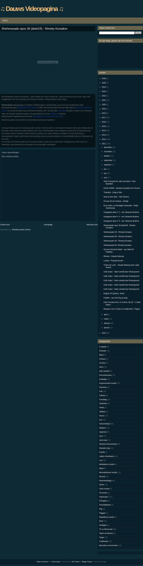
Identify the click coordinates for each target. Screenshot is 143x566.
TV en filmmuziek (106, 529)
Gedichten (103, 403)
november (108, 152)
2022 (104, 96)
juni (105, 173)
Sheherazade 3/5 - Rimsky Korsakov (118, 236)
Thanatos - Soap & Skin (113, 192)
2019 (104, 109)
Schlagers (103, 525)
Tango (101, 537)
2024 (104, 87)
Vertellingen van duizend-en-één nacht (48, 116)
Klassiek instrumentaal (108, 444)
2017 (104, 118)
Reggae (102, 513)
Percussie (103, 493)
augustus (107, 165)
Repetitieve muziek (106, 517)
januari (106, 328)
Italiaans (102, 428)
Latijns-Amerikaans (106, 456)
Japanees (103, 432)
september (108, 160)
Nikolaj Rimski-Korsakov (27, 108)
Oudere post (5, 225)
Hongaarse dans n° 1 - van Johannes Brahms (121, 212)
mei (105, 178)
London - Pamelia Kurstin (113, 261)
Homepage (48, 225)
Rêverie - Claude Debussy (114, 256)
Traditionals (103, 541)
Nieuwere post (92, 225)
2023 (104, 91)
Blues (101, 355)
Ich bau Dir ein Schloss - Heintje (116, 201)
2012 (104, 139)
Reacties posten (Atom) (21, 230)
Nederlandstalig (105, 481)
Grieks (101, 408)
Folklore (102, 395)
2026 (104, 78)
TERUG (5, 20)
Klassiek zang (104, 448)
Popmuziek (103, 497)
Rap (100, 509)
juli (105, 169)
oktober (107, 156)
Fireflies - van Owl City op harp (115, 298)
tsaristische (54, 114)
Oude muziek (104, 489)
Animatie (102, 351)
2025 (104, 83)
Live (100, 460)
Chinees (102, 359)
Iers (100, 420)
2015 (104, 126)
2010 (104, 333)
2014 (104, 131)
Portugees (103, 501)
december (108, 147)
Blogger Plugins (87, 561)
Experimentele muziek (107, 383)
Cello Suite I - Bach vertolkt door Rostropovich (121, 272)
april (105, 314)
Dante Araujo (56, 561)
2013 (104, 135)
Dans (101, 367)
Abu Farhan (76, 561)
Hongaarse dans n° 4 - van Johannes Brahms (121, 217)
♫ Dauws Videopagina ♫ (31, 8)
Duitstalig (102, 379)
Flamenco (103, 387)
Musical (102, 477)
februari (107, 323)
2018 (104, 113)
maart (106, 319)
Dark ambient (104, 371)
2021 (104, 100)
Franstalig (103, 400)
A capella (102, 347)
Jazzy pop (103, 440)
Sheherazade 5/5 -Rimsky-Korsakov (117, 245)
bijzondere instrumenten (108, 545)
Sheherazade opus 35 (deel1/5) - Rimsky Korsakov (34, 28)
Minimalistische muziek (108, 472)
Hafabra (102, 412)
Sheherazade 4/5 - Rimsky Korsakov (118, 241)
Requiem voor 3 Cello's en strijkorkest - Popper (122, 309)
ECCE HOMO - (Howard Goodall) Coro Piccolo (122, 188)
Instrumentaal (104, 424)
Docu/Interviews (105, 375)
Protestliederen (105, 505)
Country (102, 363)
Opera (101, 485)
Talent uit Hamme (106, 533)
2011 (104, 144)
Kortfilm (102, 452)
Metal (101, 468)
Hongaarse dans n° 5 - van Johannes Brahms (121, 221)
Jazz (101, 436)
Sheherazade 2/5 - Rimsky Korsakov (118, 232)
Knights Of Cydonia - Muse (114, 293)
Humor (101, 416)
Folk (101, 391)
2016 (104, 122)
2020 (104, 105)
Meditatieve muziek (106, 464)
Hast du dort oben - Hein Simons (116, 197)
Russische (79, 108)
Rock (101, 521)
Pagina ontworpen (42, 561)
